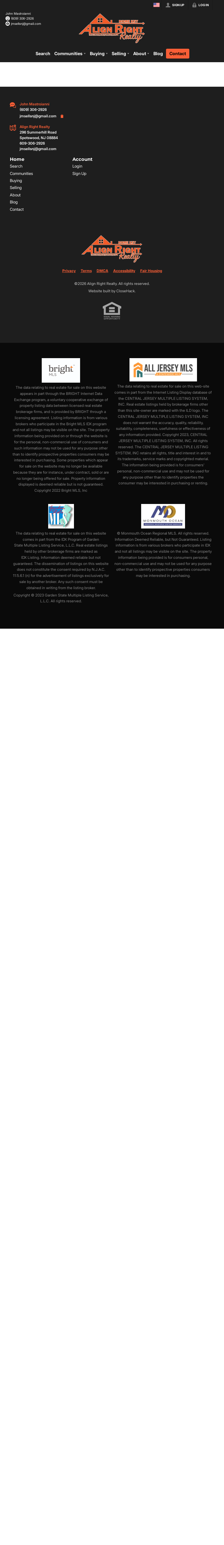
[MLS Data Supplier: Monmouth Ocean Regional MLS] (163, 516)
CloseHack (125, 291)
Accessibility (124, 270)
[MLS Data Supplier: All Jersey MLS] (163, 370)
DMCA (102, 270)
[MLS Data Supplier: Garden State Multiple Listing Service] (61, 516)
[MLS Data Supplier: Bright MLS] (61, 370)
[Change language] (156, 5)
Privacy (69, 270)
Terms (86, 270)
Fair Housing (151, 270)
